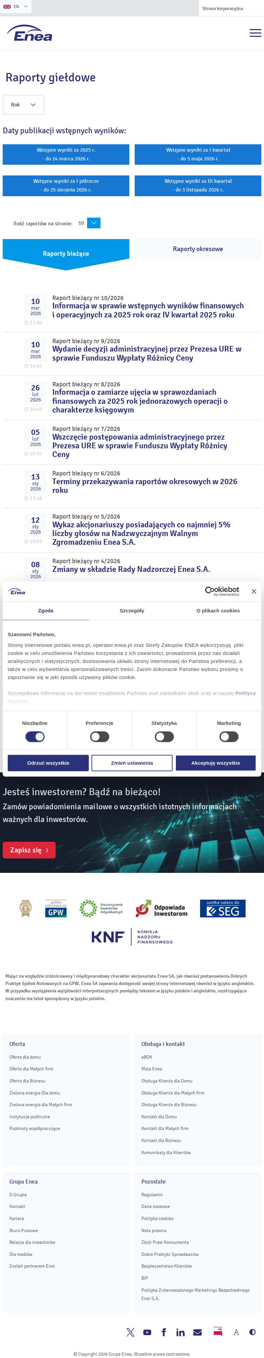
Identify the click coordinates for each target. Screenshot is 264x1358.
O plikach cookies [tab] (218, 610)
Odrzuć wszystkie (48, 763)
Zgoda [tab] (46, 610)
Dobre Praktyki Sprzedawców (170, 1254)
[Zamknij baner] (254, 591)
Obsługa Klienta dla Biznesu (169, 1105)
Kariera (16, 1218)
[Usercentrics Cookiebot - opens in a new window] (210, 591)
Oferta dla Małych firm (31, 1069)
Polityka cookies (157, 1218)
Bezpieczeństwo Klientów (166, 1266)
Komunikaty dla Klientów (166, 1152)
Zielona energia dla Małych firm (40, 1105)
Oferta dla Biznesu (27, 1081)
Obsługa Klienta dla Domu (167, 1081)
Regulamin (152, 1195)
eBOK (146, 1057)
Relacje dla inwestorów (32, 1242)
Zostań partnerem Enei (32, 1266)
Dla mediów (20, 1254)
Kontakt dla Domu (159, 1117)
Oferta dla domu (25, 1057)
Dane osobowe (155, 1206)
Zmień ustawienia (132, 763)
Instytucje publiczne (29, 1117)
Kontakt (17, 1206)
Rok (23, 104)
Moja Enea (151, 1069)
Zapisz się (26, 850)
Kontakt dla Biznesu (161, 1140)
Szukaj (241, 33)
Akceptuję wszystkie (215, 763)
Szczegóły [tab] (132, 610)
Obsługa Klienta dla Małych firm (172, 1093)
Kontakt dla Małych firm (165, 1128)
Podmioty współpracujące (34, 1128)
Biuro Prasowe (23, 1230)
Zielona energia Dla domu (34, 1093)
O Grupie (18, 1195)
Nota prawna (154, 1230)
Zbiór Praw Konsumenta (165, 1242)
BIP (144, 1278)
